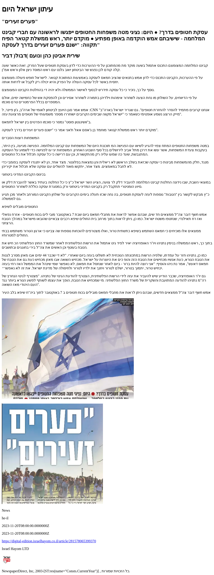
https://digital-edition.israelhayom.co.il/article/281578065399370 (49, 541)
